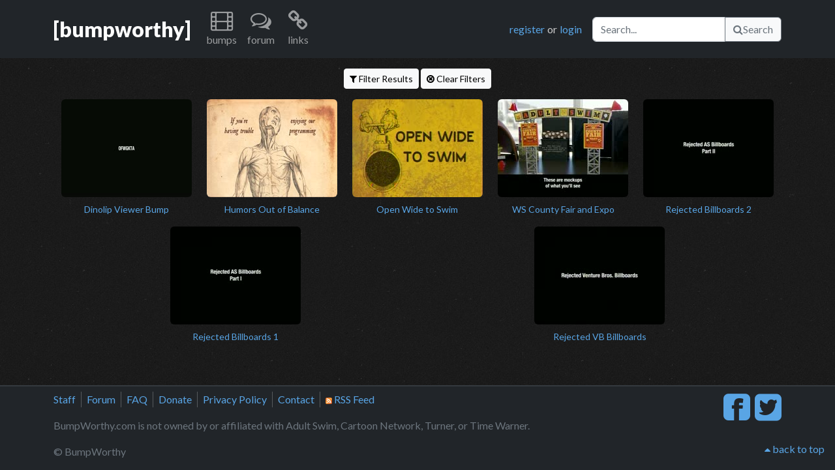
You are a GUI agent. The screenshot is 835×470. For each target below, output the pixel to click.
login (571, 29)
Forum (101, 399)
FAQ (137, 399)
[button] (221, 29)
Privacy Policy (235, 399)
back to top (795, 449)
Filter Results (381, 78)
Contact (296, 399)
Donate (175, 399)
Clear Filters (456, 78)
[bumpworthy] (121, 29)
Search (753, 29)
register (527, 29)
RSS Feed (350, 399)
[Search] (658, 29)
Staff (64, 399)
